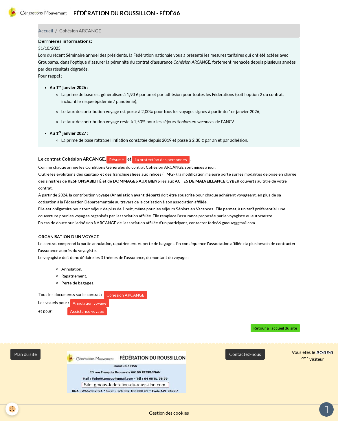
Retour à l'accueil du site (275, 328)
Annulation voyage (89, 303)
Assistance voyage (87, 311)
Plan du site (25, 354)
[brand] (92, 12)
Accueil (45, 30)
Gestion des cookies (169, 413)
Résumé (116, 159)
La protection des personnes (161, 159)
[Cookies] (12, 409)
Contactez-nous (245, 354)
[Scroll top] (326, 409)
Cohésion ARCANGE (125, 295)
